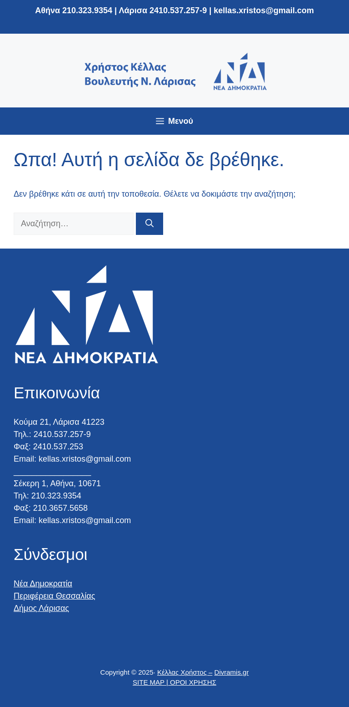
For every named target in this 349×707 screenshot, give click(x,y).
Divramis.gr (231, 672)
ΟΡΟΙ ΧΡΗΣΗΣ (193, 682)
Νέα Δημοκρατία (43, 583)
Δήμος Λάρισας (41, 608)
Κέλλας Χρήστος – (184, 672)
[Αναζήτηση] (149, 224)
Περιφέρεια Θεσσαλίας (54, 595)
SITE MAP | (151, 682)
